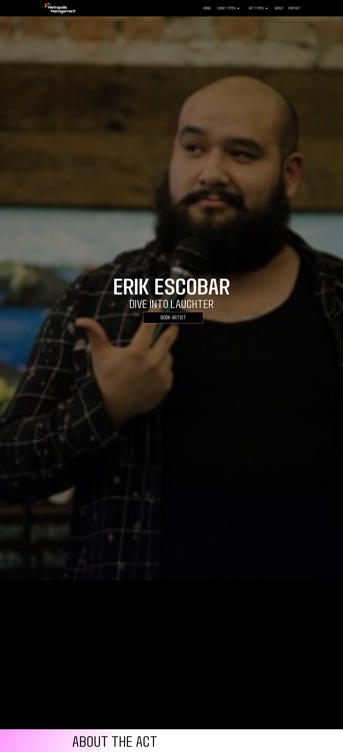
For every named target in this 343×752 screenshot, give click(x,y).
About (279, 8)
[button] (228, 8)
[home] (60, 8)
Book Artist (173, 317)
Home (207, 8)
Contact (294, 8)
